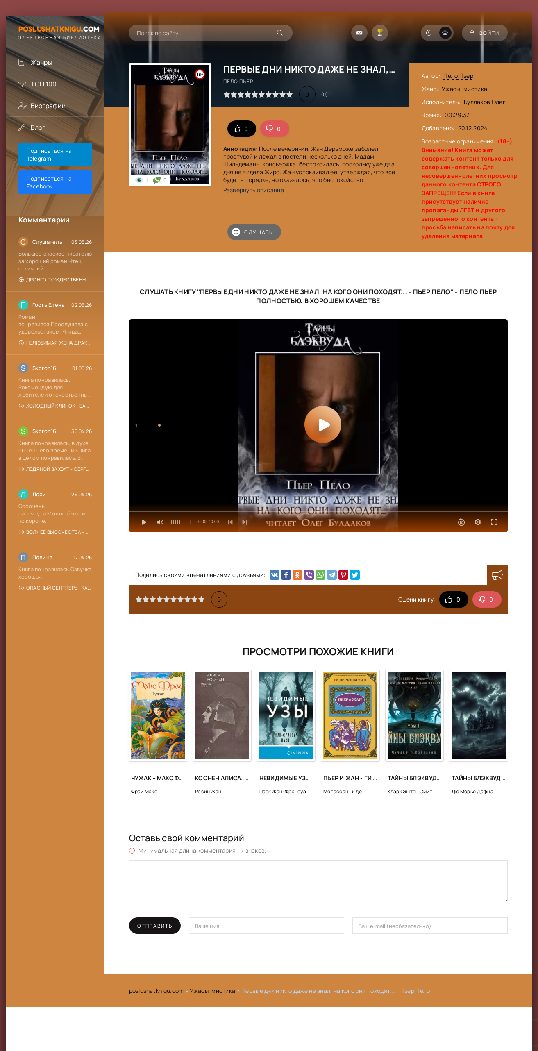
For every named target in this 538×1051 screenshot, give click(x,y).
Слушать (252, 232)
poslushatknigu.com (156, 990)
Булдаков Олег (485, 102)
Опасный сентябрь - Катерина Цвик (55, 587)
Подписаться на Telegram (49, 154)
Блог (38, 127)
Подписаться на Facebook (49, 182)
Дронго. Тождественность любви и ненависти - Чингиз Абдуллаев (55, 279)
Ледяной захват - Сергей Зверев (55, 468)
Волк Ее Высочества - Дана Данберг (55, 532)
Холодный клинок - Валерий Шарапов (55, 405)
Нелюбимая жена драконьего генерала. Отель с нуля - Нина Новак (55, 342)
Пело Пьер (458, 75)
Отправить (155, 925)
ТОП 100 (44, 84)
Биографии (48, 105)
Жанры (41, 62)
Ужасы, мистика (464, 89)
